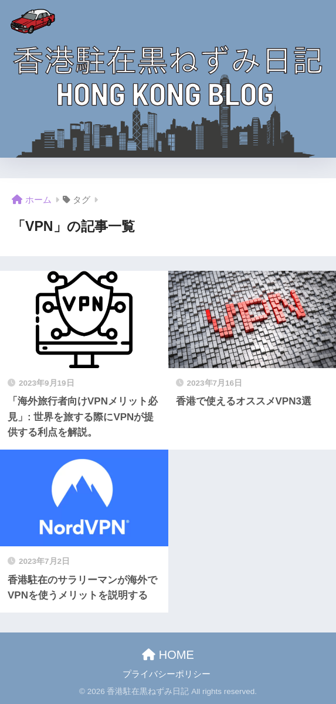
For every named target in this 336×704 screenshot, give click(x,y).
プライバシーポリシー (167, 674)
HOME (168, 654)
